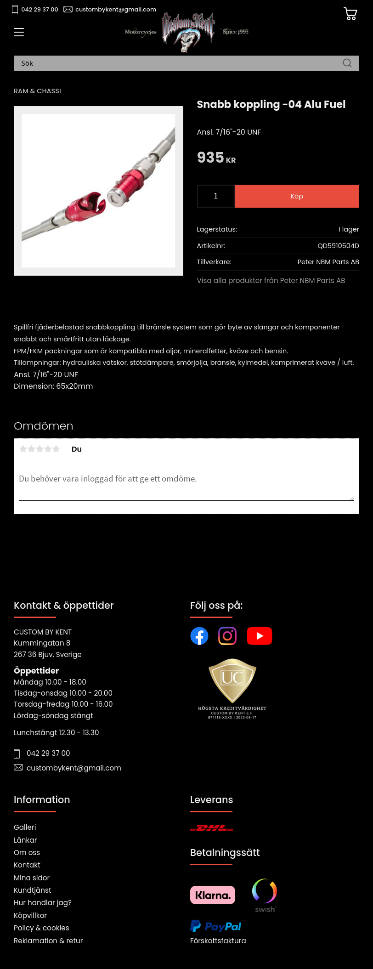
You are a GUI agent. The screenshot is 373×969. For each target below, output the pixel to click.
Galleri (25, 827)
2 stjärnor (31, 449)
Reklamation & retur (48, 941)
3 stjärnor (39, 449)
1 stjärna (23, 449)
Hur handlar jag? (43, 902)
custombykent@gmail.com (115, 9)
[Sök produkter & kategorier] (182, 64)
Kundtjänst (32, 890)
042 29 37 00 (39, 9)
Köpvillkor (30, 915)
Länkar (25, 840)
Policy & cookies (41, 928)
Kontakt (27, 865)
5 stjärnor (56, 449)
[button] (17, 35)
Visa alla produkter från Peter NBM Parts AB (271, 280)
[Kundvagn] (349, 14)
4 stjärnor (48, 449)
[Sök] (347, 64)
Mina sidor (32, 878)
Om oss (27, 852)
